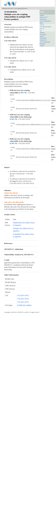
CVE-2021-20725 (23, 302)
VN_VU (42, 28)
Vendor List (43, 40)
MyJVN (42, 36)
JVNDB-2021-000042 (24, 305)
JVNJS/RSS (43, 38)
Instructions (43, 19)
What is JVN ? (44, 17)
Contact (42, 45)
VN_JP (42, 25)
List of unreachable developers (45, 43)
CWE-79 (23, 93)
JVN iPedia (43, 34)
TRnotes (42, 32)
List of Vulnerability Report (45, 22)
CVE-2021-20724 (23, 299)
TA (41, 30)
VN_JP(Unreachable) (45, 26)
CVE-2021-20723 (23, 295)
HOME (42, 15)
